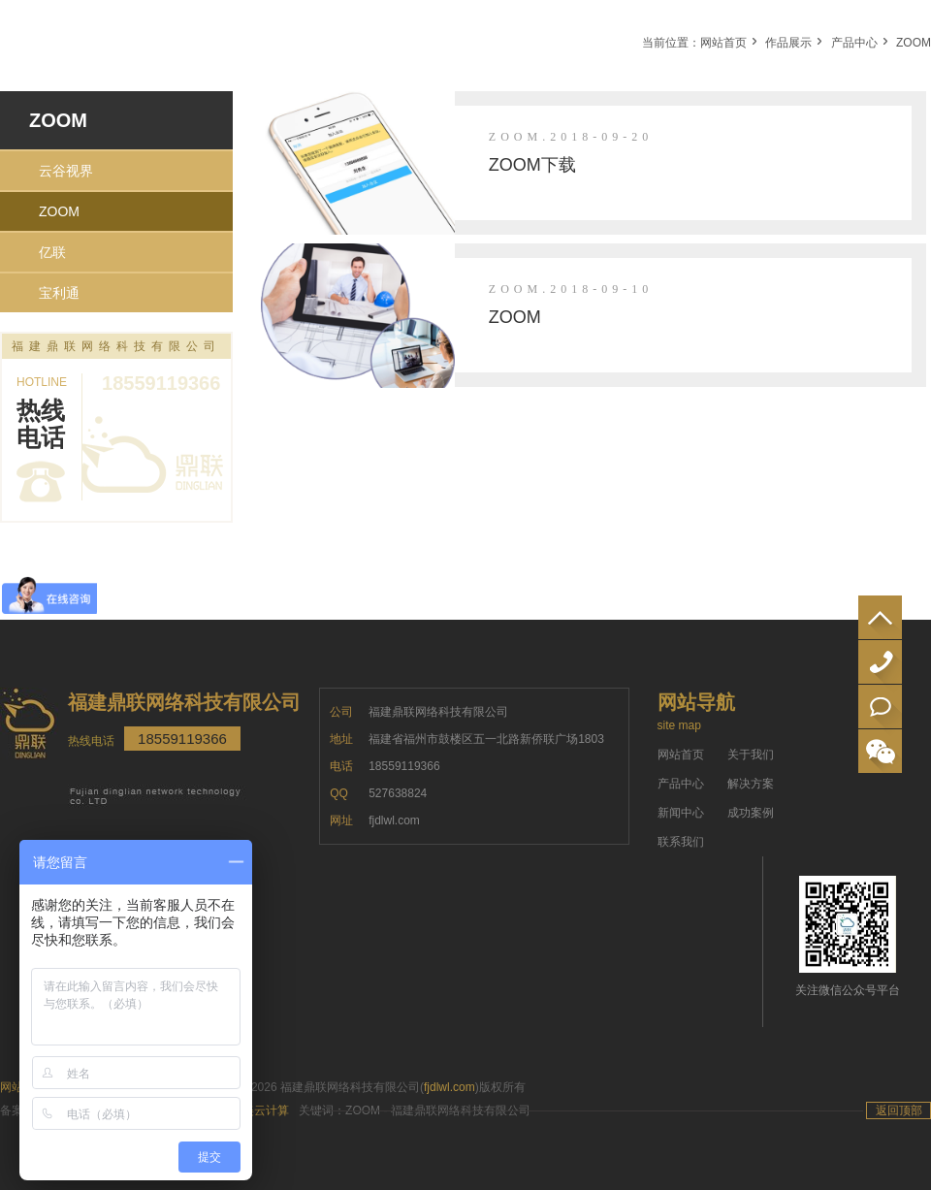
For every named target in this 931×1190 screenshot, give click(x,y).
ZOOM (913, 42)
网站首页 (723, 42)
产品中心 (854, 42)
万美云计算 (260, 1110)
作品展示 (788, 42)
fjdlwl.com (449, 1087)
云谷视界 (66, 170)
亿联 (52, 252)
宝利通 (59, 293)
